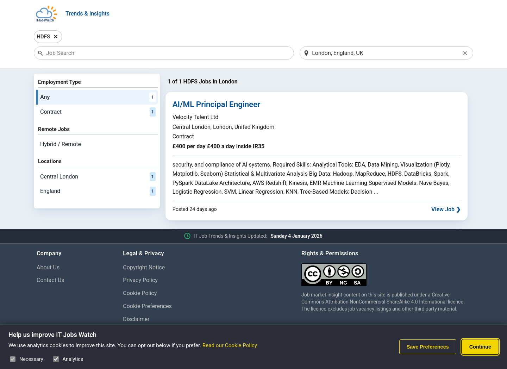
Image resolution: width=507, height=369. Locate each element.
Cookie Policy (140, 293)
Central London (98, 176)
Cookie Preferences (147, 306)
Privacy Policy (140, 280)
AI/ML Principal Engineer (217, 104)
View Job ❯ (446, 209)
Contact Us (50, 280)
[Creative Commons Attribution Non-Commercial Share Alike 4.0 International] (385, 272)
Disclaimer (136, 319)
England (98, 191)
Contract (98, 112)
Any (98, 97)
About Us (48, 267)
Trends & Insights (87, 13)
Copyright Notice (144, 267)
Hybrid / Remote (60, 144)
